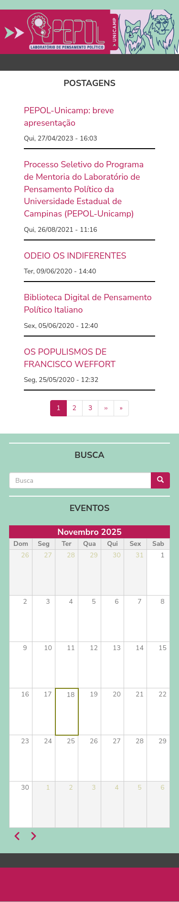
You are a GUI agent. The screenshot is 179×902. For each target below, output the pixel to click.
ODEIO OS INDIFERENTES (75, 255)
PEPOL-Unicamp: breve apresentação (69, 117)
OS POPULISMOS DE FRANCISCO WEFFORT (70, 358)
